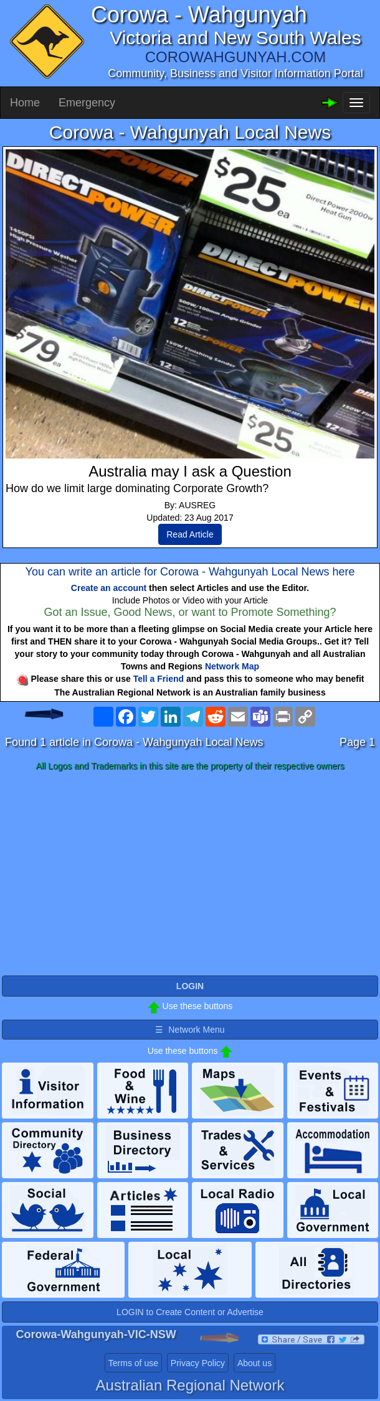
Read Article (189, 534)
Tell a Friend (158, 679)
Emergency (87, 102)
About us (254, 1363)
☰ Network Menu (189, 1030)
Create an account (108, 588)
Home (25, 102)
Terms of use (133, 1363)
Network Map (232, 666)
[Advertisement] (190, 874)
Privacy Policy (198, 1363)
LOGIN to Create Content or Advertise (190, 1312)
